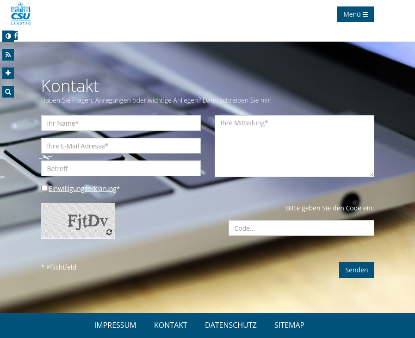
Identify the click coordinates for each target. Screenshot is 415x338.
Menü (355, 14)
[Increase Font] (8, 73)
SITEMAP (289, 325)
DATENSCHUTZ (231, 325)
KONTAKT (170, 325)
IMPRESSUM (115, 325)
